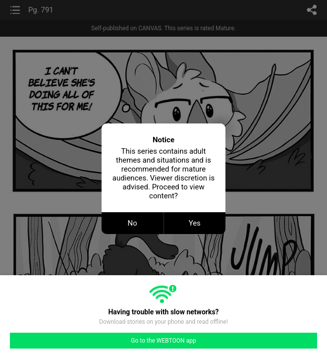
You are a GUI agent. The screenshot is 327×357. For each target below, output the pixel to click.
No (132, 223)
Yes (195, 223)
